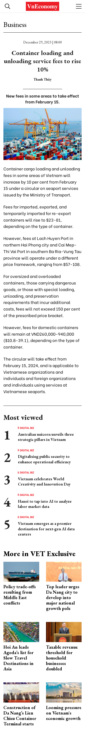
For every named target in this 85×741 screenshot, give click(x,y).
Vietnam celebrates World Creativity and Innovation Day (44, 481)
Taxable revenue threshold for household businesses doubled (62, 658)
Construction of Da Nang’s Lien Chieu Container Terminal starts (19, 716)
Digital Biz (27, 428)
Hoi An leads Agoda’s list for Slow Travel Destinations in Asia (18, 658)
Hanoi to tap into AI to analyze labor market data (45, 504)
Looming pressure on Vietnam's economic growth (63, 713)
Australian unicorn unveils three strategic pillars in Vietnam (46, 437)
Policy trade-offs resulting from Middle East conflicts (19, 595)
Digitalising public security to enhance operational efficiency (44, 459)
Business (15, 24)
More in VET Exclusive (39, 553)
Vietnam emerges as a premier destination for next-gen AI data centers (46, 529)
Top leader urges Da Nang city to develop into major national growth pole (62, 597)
